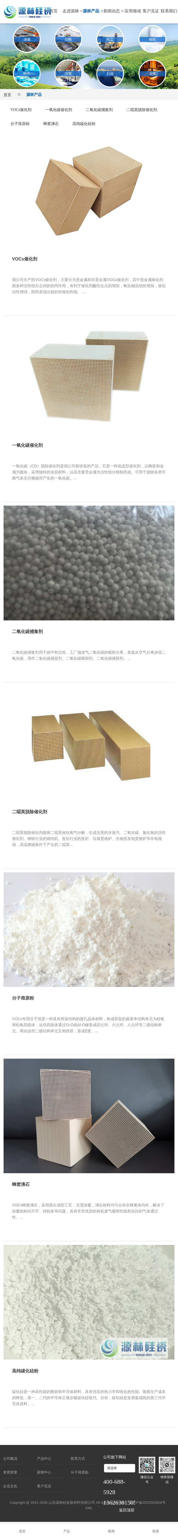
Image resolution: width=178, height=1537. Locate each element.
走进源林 (73, 11)
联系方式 (78, 1458)
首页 (53, 11)
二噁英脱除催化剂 (28, 123)
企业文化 (10, 1486)
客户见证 (151, 11)
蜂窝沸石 (103, 123)
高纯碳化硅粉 (139, 123)
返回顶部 (126, 1510)
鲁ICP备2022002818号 (147, 1502)
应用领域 (133, 11)
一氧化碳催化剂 (63, 109)
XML (89, 1508)
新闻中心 (44, 1472)
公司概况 (10, 1458)
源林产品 (93, 11)
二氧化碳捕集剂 (108, 109)
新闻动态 (113, 11)
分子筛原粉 (70, 123)
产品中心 (44, 1458)
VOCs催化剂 (22, 109)
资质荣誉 (10, 1472)
